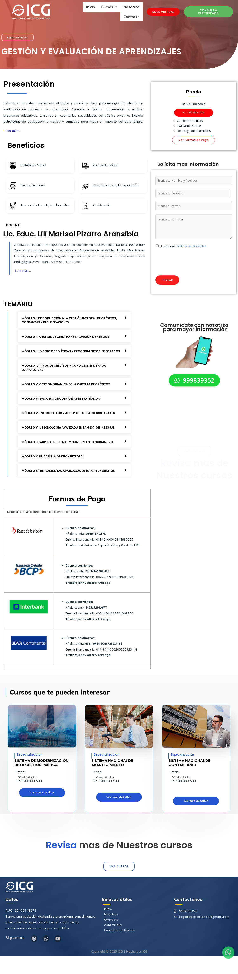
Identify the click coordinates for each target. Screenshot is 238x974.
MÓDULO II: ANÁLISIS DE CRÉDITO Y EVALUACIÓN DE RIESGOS (69, 337)
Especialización (184, 772)
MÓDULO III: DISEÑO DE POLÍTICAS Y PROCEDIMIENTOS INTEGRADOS (64, 353)
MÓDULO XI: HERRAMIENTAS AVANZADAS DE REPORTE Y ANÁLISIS (65, 485)
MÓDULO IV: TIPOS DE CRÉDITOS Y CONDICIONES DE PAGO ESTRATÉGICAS (68, 372)
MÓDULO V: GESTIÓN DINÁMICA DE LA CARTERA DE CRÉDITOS (70, 388)
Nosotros (131, 7)
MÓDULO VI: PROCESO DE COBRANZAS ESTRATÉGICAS (64, 403)
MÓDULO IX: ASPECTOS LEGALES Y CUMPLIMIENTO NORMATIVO (71, 454)
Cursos (109, 7)
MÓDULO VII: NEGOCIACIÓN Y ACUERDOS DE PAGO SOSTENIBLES (61, 419)
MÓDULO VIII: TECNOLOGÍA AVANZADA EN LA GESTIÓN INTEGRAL (64, 438)
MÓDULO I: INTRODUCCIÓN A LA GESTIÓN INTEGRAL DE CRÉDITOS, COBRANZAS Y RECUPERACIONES (64, 320)
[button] (193, 111)
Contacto (132, 15)
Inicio (90, 7)
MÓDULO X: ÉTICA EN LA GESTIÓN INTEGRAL (56, 469)
